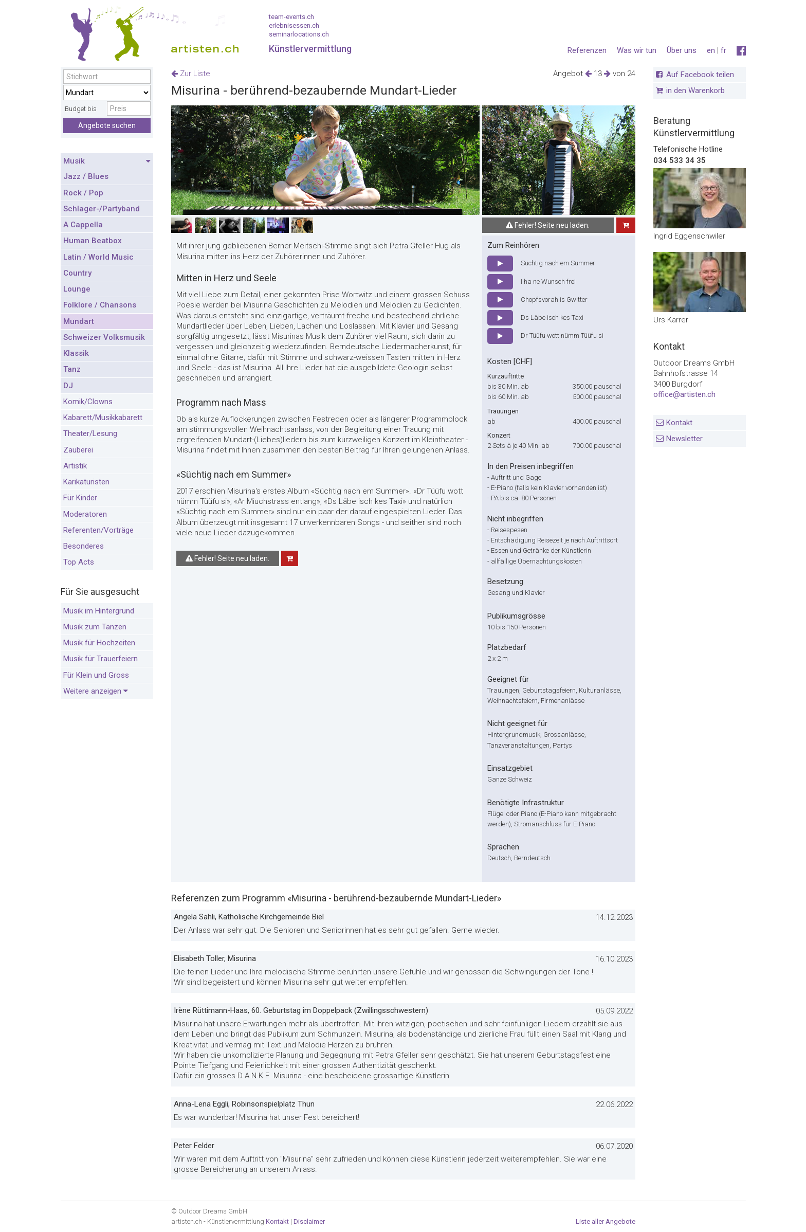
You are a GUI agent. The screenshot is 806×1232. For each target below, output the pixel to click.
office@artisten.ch (684, 394)
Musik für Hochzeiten (99, 642)
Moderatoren (85, 514)
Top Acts (78, 562)
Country (77, 273)
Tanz (72, 369)
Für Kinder (80, 497)
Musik (107, 161)
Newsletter (684, 438)
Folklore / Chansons (99, 305)
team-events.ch (291, 17)
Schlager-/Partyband (101, 208)
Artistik (75, 465)
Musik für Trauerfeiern (100, 658)
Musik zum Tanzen (94, 626)
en (711, 50)
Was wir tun (636, 50)
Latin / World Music (98, 257)
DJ (68, 385)
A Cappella (83, 224)
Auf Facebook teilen (700, 74)
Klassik (76, 353)
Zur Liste (190, 73)
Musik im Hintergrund (98, 610)
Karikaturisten (86, 481)
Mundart (78, 321)
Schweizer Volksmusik (104, 337)
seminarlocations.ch (299, 34)
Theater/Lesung (90, 433)
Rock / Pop (83, 192)
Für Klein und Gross (96, 675)
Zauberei (78, 450)
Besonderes (83, 546)
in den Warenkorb (695, 90)
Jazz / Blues (85, 176)
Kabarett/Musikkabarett (102, 417)
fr (723, 50)
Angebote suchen (107, 125)
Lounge (76, 289)
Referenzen (587, 50)
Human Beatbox (92, 240)
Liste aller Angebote (605, 1221)
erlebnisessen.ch (294, 25)
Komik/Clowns (88, 401)
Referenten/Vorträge (98, 530)
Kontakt (679, 422)
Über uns (682, 50)
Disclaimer (309, 1221)
